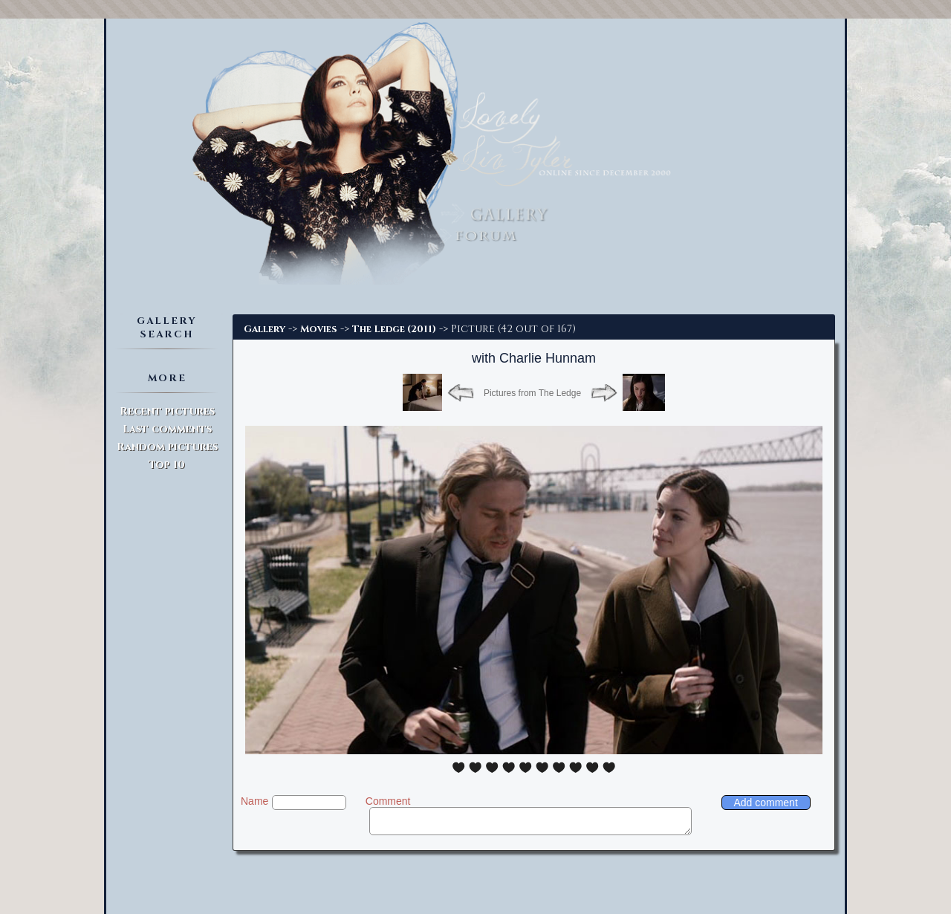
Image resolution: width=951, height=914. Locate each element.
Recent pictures (167, 411)
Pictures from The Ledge (532, 393)
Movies (318, 329)
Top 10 (167, 465)
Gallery (264, 329)
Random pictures (167, 447)
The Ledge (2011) (394, 329)
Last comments (167, 429)
